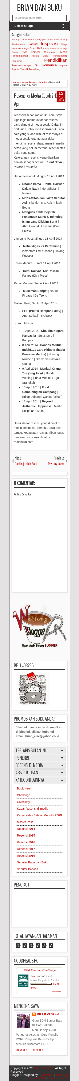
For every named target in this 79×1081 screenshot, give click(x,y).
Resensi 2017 (26, 849)
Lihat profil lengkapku (30, 1050)
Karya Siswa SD (52, 48)
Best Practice (55, 39)
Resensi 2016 (26, 842)
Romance (49, 65)
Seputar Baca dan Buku (32, 862)
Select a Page (24, 26)
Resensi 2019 (26, 855)
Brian (33, 976)
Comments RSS (57, 1078)
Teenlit (24, 69)
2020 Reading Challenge (39, 970)
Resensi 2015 (26, 835)
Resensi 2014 (26, 828)
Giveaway (23, 802)
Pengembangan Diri (25, 65)
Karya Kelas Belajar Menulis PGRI (39, 815)
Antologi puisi (40, 39)
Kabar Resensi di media (32, 808)
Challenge (23, 795)
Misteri (35, 56)
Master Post (25, 822)
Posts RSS (38, 1078)
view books (56, 991)
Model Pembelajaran (55, 56)
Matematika (50, 52)
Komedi (35, 52)
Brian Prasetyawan (48, 1014)
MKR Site (61, 1075)
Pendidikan (56, 60)
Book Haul (24, 788)
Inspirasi (49, 43)
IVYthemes (46, 1075)
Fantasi (33, 44)
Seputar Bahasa (27, 869)
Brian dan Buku (39, 8)
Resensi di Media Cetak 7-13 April (36, 100)
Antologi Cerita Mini (22, 39)
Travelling (34, 69)
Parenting (17, 61)
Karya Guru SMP (32, 48)
